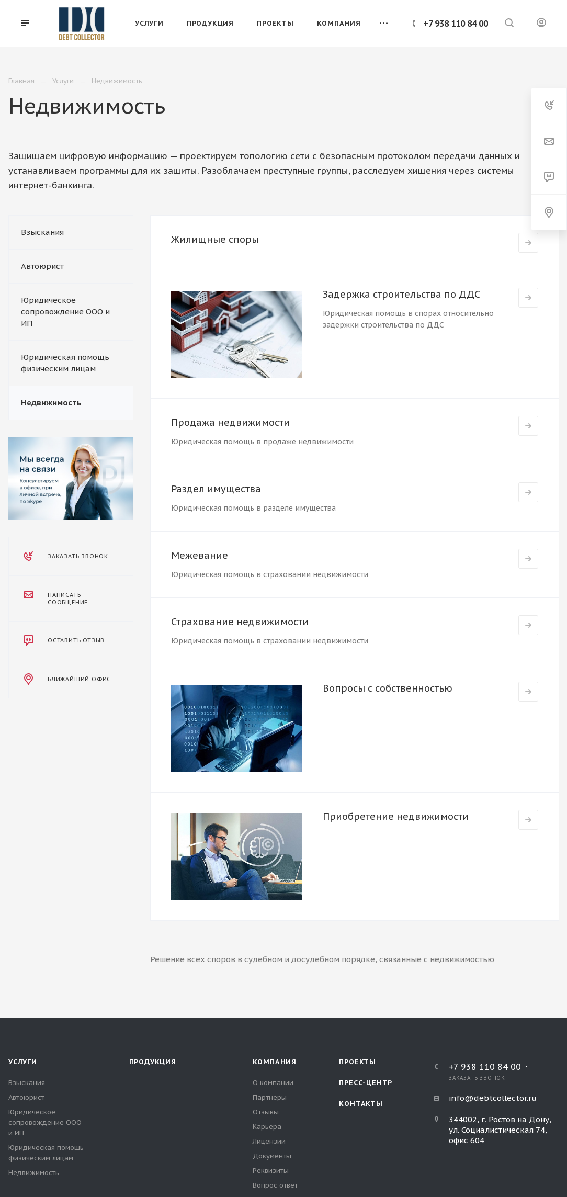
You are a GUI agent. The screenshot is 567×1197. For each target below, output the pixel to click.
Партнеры (270, 1097)
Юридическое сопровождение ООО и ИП (65, 311)
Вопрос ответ (275, 1185)
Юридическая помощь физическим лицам (65, 363)
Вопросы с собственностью (387, 688)
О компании (273, 1082)
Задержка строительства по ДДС (401, 294)
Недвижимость (51, 403)
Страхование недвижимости (240, 622)
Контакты (360, 1103)
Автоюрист (42, 266)
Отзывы (266, 1112)
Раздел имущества (216, 489)
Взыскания (42, 232)
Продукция (152, 1061)
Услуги (22, 1061)
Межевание (199, 555)
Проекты (357, 1061)
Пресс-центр (365, 1082)
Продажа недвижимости (230, 422)
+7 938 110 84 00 (455, 23)
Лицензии (269, 1141)
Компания (275, 1061)
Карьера (267, 1126)
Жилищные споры (215, 239)
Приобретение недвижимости (396, 816)
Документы (272, 1155)
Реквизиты (271, 1170)
